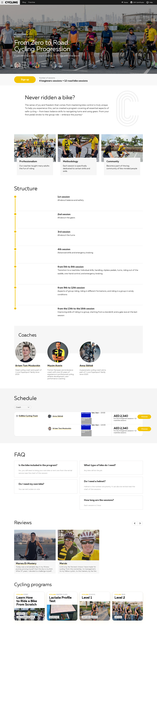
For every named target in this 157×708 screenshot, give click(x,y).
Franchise (31, 2)
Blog (24, 2)
